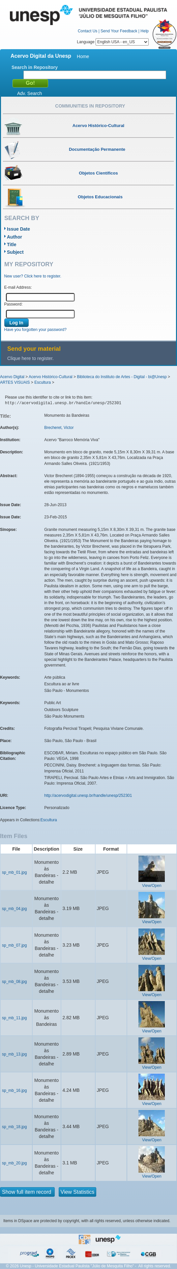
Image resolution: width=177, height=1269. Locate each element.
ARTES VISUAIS (15, 382)
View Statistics (78, 1192)
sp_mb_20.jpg (14, 1163)
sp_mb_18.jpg (14, 1126)
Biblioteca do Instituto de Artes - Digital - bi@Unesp (121, 376)
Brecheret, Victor (59, 427)
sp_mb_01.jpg (14, 872)
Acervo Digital (12, 376)
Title (11, 244)
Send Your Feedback (119, 31)
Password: (13, 304)
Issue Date (18, 229)
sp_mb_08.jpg (14, 981)
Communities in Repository (90, 106)
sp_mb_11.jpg (14, 1018)
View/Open (151, 885)
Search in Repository (35, 67)
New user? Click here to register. (32, 276)
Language (113, 42)
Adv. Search (29, 93)
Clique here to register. (30, 358)
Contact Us (87, 31)
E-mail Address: (18, 287)
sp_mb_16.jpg (14, 1090)
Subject (15, 252)
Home (83, 56)
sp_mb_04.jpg (14, 908)
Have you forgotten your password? (35, 329)
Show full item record (27, 1192)
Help (144, 31)
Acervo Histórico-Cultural (51, 376)
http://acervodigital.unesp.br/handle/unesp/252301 (88, 795)
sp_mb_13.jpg (14, 1054)
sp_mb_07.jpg (14, 945)
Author (14, 237)
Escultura (42, 382)
